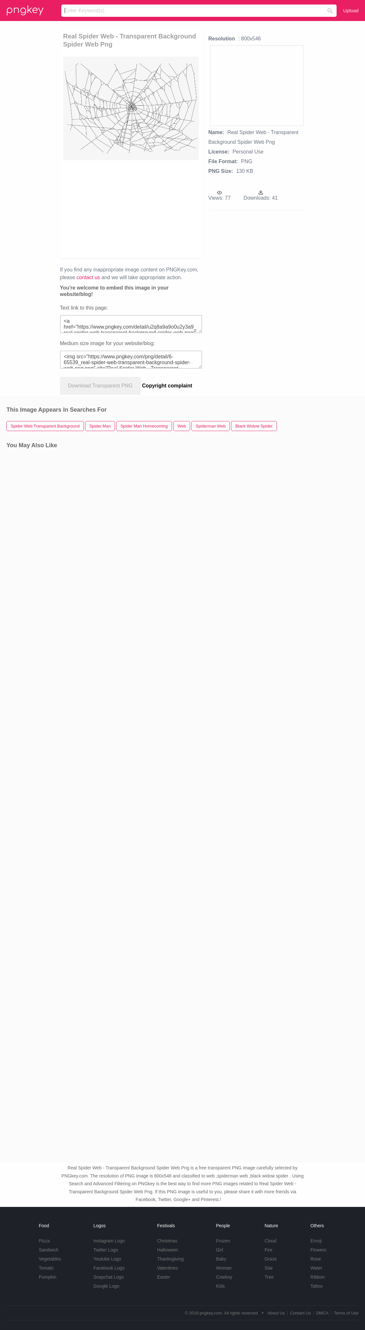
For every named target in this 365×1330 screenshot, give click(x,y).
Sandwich (48, 1249)
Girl (219, 1249)
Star (269, 1268)
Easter (163, 1277)
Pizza (44, 1240)
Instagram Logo (109, 1240)
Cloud (271, 1240)
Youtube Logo (107, 1258)
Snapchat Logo (108, 1277)
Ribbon (317, 1277)
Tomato (46, 1268)
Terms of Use (346, 1313)
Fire (268, 1249)
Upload (351, 10)
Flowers (318, 1249)
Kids (220, 1286)
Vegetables (50, 1258)
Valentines (167, 1268)
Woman (223, 1268)
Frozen (223, 1240)
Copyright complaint (167, 385)
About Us (276, 1313)
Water (316, 1268)
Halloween (167, 1249)
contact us (88, 277)
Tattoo (316, 1286)
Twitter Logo (105, 1249)
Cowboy (224, 1277)
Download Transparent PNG (100, 385)
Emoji (316, 1240)
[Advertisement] (179, 209)
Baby (221, 1258)
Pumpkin (47, 1277)
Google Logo (106, 1286)
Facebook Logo (109, 1268)
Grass (271, 1258)
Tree (269, 1277)
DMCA (322, 1313)
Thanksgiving (170, 1258)
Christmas (167, 1240)
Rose (315, 1258)
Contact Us (300, 1313)
